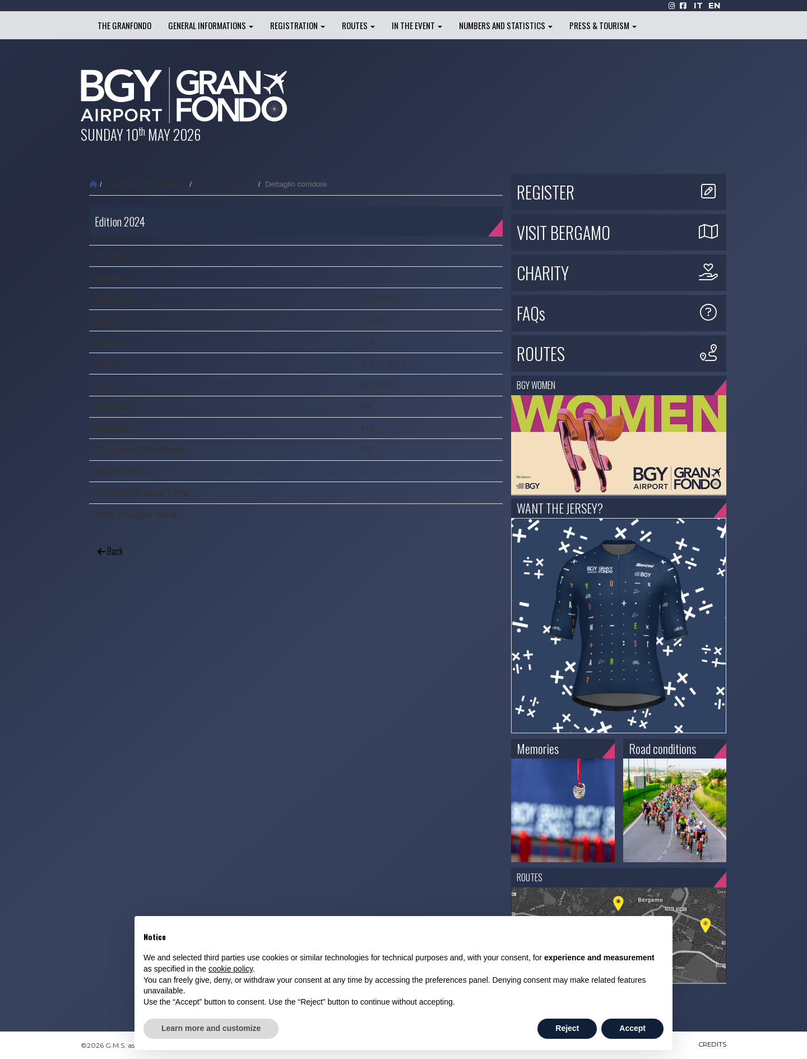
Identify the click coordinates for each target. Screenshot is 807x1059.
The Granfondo (124, 25)
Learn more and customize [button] (211, 1028)
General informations (210, 25)
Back (110, 551)
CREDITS (711, 1045)
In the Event (417, 25)
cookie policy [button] (230, 968)
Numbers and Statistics (506, 25)
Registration (297, 25)
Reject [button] (567, 1028)
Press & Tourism (603, 25)
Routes (358, 25)
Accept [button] (632, 1028)
